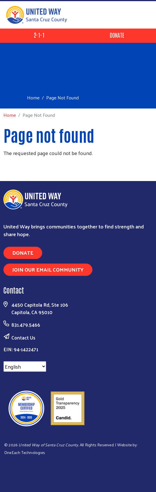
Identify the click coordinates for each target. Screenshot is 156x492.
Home (33, 97)
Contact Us (23, 337)
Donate (117, 35)
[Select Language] (24, 366)
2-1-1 (39, 35)
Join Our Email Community (48, 269)
